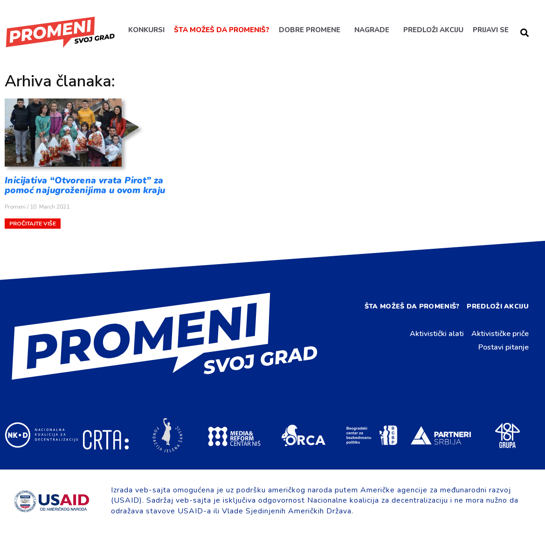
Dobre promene (309, 30)
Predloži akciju (433, 30)
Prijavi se (491, 30)
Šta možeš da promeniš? (221, 30)
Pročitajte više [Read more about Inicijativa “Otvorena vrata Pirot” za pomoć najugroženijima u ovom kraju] (32, 223)
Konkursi (146, 30)
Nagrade (371, 30)
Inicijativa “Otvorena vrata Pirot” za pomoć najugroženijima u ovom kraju (85, 185)
